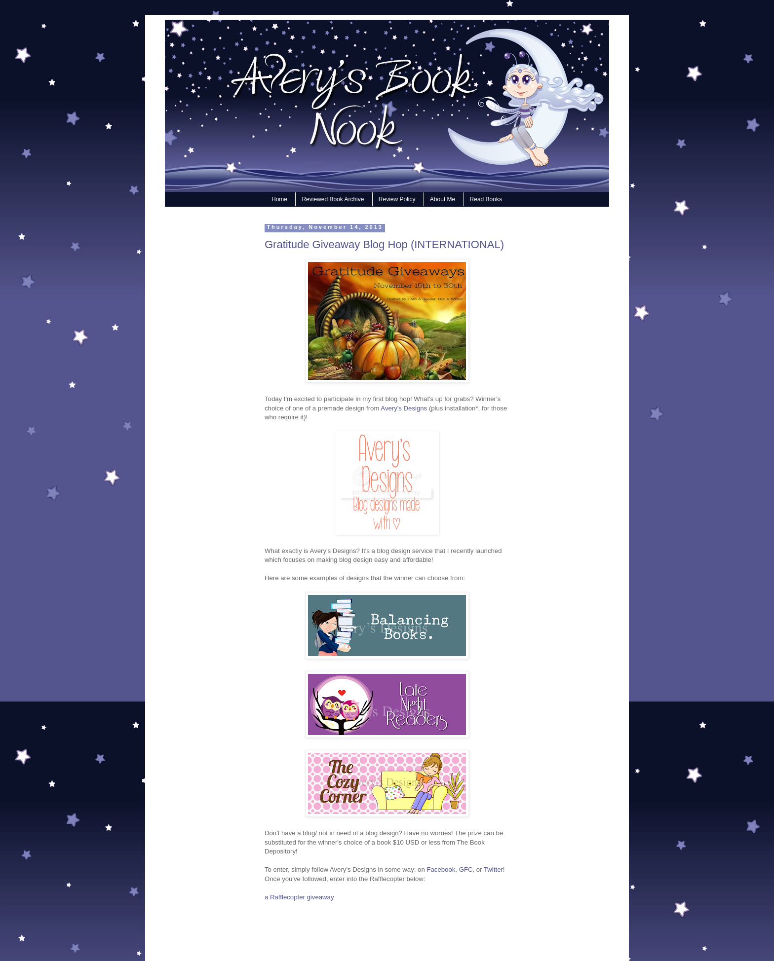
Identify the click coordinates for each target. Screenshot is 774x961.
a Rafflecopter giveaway (299, 897)
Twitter (492, 869)
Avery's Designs (404, 408)
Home (279, 199)
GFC (466, 869)
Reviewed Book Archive (333, 199)
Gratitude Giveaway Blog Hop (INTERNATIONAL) (384, 244)
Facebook (440, 869)
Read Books (486, 199)
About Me (442, 199)
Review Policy (397, 199)
